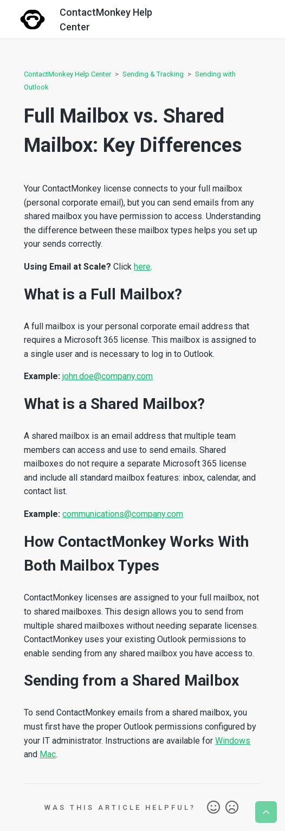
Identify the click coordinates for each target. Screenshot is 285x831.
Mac (48, 754)
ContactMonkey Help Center (67, 74)
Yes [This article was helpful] (213, 807)
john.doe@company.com (107, 376)
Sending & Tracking (153, 74)
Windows (232, 741)
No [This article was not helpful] (231, 807)
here (142, 266)
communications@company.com (122, 514)
